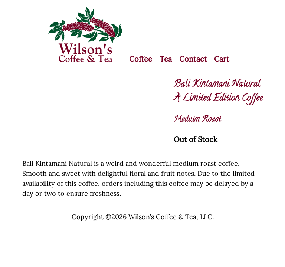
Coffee (140, 58)
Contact (193, 58)
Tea (166, 58)
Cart (221, 58)
